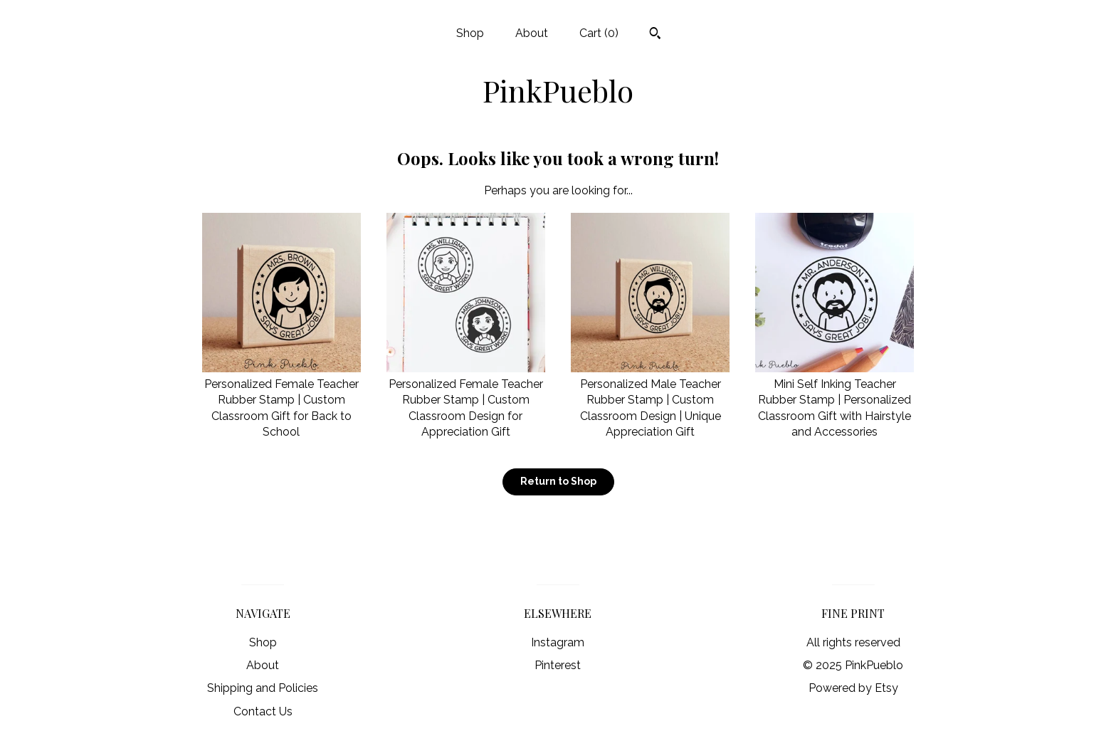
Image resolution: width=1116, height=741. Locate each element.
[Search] (655, 35)
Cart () (598, 33)
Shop (470, 33)
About (531, 33)
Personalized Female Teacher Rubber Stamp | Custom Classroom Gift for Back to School (281, 400)
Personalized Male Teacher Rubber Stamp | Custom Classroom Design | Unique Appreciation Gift (650, 400)
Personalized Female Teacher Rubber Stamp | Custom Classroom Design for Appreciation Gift (465, 400)
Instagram (557, 642)
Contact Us (263, 711)
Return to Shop (558, 481)
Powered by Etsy (853, 688)
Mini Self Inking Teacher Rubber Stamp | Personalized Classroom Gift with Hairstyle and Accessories (834, 400)
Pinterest (558, 665)
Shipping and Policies (262, 688)
